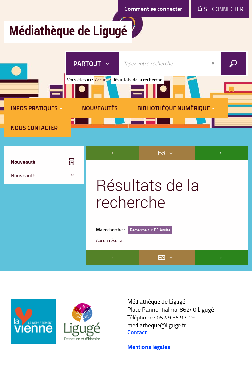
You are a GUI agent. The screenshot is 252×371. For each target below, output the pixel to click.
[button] (42, 175)
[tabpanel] (126, 206)
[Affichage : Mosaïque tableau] (167, 153)
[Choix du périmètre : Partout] (92, 63)
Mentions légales (148, 346)
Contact (137, 332)
